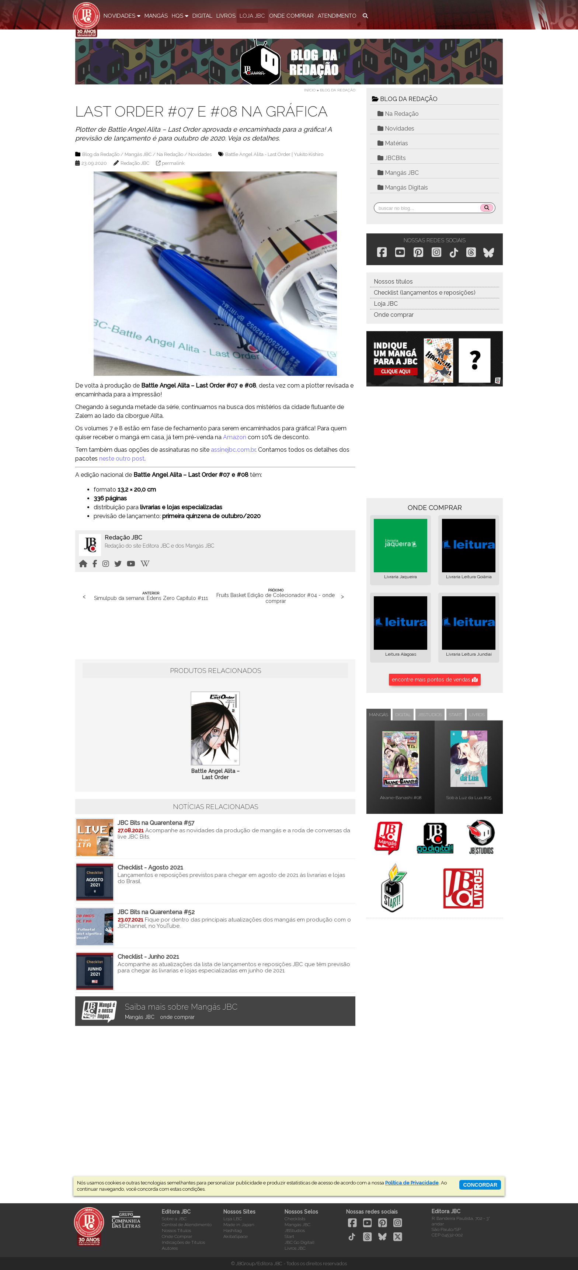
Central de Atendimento (187, 1224)
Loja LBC (232, 1218)
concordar (480, 1185)
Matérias (392, 143)
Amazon (234, 437)
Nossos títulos (393, 281)
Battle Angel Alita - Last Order (257, 154)
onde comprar (177, 1017)
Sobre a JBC (174, 1218)
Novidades (200, 154)
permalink (173, 163)
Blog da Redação (337, 90)
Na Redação (170, 154)
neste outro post (121, 458)
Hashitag (232, 1230)
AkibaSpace (235, 1236)
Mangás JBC (138, 154)
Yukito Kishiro (308, 154)
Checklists (295, 1218)
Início (310, 90)
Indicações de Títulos (183, 1242)
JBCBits (391, 158)
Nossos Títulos (176, 1230)
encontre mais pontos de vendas (435, 680)
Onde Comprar (177, 1236)
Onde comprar (394, 314)
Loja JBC (386, 303)
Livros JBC (295, 1248)
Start (289, 1236)
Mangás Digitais (402, 187)
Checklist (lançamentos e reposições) (425, 292)
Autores (170, 1248)
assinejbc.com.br (233, 449)
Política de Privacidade (412, 1183)
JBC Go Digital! (299, 1242)
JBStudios (295, 1230)
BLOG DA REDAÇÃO (405, 99)
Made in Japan (238, 1224)
